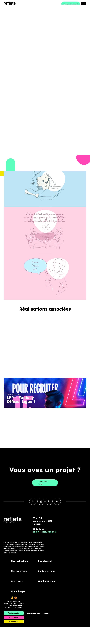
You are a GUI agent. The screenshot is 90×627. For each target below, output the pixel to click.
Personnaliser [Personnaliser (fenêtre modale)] (14, 622)
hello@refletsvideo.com (44, 531)
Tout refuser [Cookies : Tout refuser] (14, 617)
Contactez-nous (46, 571)
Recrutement (45, 561)
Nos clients (17, 581)
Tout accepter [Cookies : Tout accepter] (14, 613)
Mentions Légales (47, 581)
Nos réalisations (19, 561)
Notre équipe (18, 591)
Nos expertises (19, 571)
